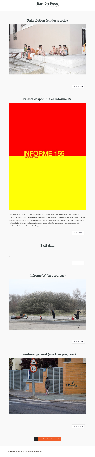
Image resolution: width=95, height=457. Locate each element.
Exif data (47, 245)
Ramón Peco (47, 4)
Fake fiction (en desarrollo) (47, 20)
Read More (78, 86)
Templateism (37, 451)
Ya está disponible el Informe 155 (47, 99)
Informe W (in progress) (47, 275)
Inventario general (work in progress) (47, 354)
